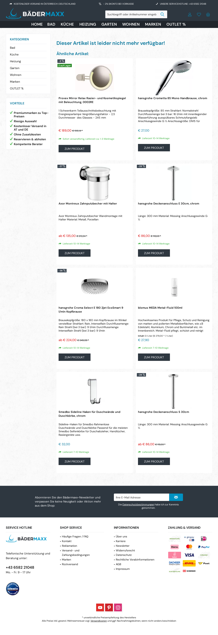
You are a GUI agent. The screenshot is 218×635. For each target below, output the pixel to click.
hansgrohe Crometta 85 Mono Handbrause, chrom (172, 98)
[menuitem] (208, 14)
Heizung (15, 61)
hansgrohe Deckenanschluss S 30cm (163, 412)
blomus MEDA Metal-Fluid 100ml (160, 307)
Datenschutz (124, 555)
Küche (14, 54)
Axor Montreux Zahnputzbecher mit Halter (88, 203)
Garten (14, 68)
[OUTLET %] (176, 24)
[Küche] (67, 24)
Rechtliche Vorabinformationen (135, 559)
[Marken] (153, 24)
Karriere (121, 541)
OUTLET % (17, 88)
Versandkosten (99, 620)
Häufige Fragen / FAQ (75, 536)
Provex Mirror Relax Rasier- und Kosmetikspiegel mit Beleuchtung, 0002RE (92, 100)
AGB (118, 564)
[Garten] (109, 24)
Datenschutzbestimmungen (138, 504)
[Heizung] (88, 24)
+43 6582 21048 (20, 567)
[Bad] (51, 24)
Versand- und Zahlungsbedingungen (76, 553)
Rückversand (70, 564)
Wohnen (15, 75)
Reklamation (69, 546)
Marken (15, 82)
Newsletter (122, 546)
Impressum (123, 569)
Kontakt (66, 541)
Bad (12, 48)
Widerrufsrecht (125, 550)
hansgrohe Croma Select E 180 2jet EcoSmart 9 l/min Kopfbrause (91, 309)
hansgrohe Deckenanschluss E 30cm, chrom (168, 203)
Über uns (121, 536)
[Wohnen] (131, 24)
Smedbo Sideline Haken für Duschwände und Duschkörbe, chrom (89, 414)
